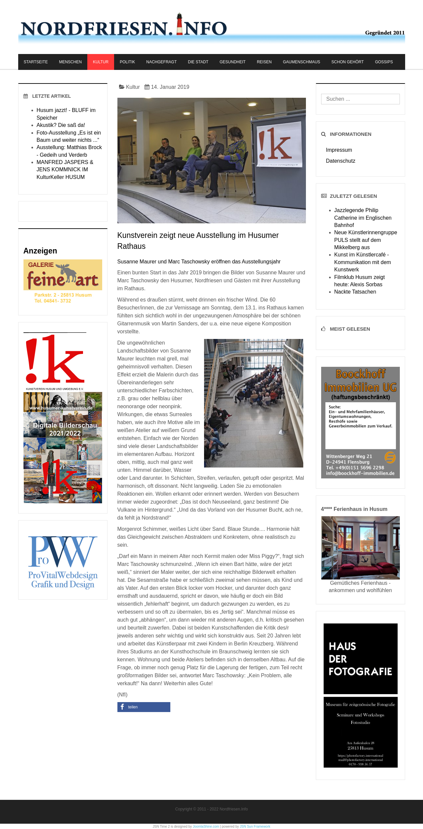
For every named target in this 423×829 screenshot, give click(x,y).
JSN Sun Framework (255, 826)
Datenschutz (341, 161)
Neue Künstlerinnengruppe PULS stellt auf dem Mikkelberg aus (365, 240)
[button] (143, 707)
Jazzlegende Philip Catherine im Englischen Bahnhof (363, 217)
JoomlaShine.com (206, 826)
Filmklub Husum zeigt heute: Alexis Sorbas (359, 280)
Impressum (339, 150)
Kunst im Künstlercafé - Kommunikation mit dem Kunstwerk (362, 262)
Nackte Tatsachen (355, 292)
